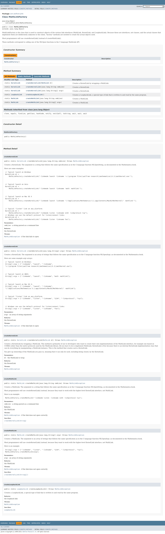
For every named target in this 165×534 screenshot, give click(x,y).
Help (48, 2)
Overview (4, 2)
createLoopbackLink (34, 94)
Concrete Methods (41, 76)
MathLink (45, 83)
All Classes (5, 6)
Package (12, 2)
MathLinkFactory (11, 62)
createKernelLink (33, 83)
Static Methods (24, 76)
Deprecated (35, 2)
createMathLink (32, 98)
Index (44, 2)
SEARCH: (139, 6)
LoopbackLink (16, 94)
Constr (22, 8)
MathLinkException (81, 161)
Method (29, 8)
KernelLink (15, 83)
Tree (28, 2)
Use (24, 2)
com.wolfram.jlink (16, 14)
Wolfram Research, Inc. (29, 531)
